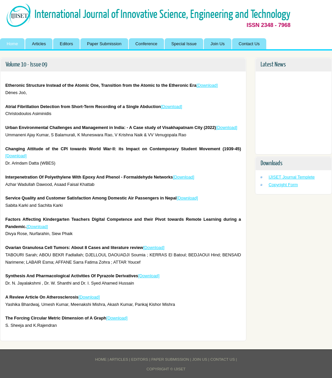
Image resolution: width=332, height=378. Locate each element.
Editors (66, 43)
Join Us (217, 43)
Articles (39, 43)
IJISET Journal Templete (292, 177)
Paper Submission (104, 43)
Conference (146, 43)
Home (12, 43)
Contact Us (249, 43)
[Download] (207, 85)
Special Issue (184, 43)
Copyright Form (283, 184)
